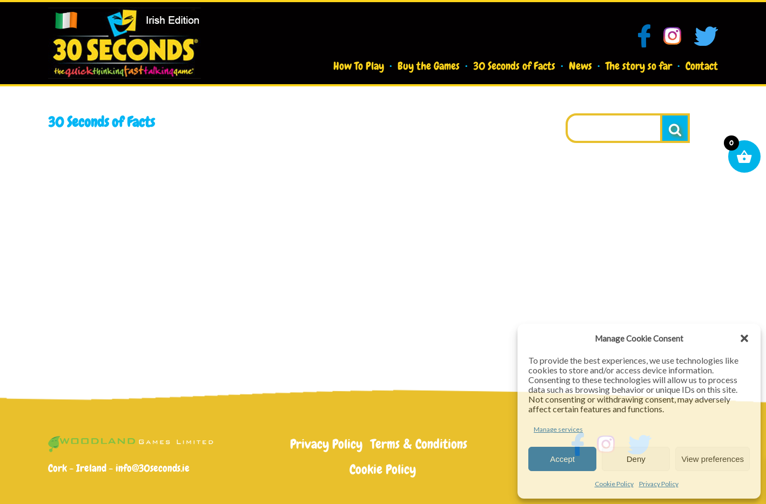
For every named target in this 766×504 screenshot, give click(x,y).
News (580, 65)
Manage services (558, 429)
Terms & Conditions (419, 443)
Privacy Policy (658, 484)
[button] (744, 338)
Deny (636, 459)
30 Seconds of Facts (514, 65)
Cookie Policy (614, 484)
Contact (702, 65)
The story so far (639, 65)
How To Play (358, 65)
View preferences (712, 459)
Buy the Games (429, 65)
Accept (562, 459)
